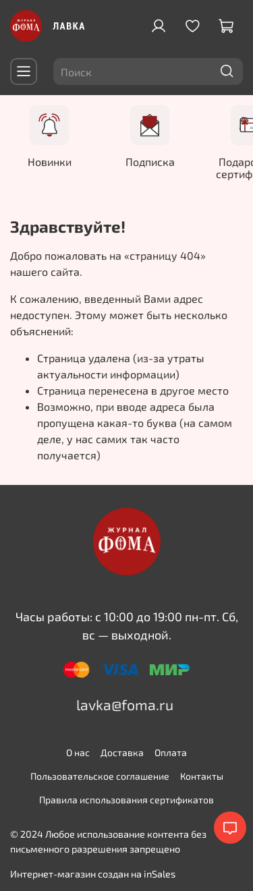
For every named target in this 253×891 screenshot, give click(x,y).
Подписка (151, 160)
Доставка (122, 751)
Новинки (52, 160)
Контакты (201, 775)
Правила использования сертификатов (126, 799)
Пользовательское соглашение (99, 775)
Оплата (170, 751)
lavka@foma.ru (124, 703)
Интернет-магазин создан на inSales (92, 873)
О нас (78, 751)
